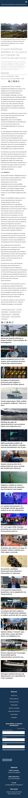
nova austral (15, 316)
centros (4, 319)
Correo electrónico (7, 730)
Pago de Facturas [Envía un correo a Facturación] (14, 711)
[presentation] (14, 754)
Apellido (4, 744)
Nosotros (23, 4)
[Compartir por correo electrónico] (16, 81)
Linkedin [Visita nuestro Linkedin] (14, 717)
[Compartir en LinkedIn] (14, 81)
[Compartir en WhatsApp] (19, 81)
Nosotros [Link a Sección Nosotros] (14, 695)
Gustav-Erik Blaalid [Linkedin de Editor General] (14, 772)
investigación (6, 314)
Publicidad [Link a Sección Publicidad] (14, 704)
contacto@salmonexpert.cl (14, 785)
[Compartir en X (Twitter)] (11, 81)
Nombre (4, 737)
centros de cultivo (8, 309)
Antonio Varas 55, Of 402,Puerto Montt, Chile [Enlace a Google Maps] (14, 793)
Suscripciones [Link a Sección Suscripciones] (14, 701)
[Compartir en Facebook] (9, 81)
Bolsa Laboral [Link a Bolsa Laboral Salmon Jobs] (14, 698)
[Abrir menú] (26, 2)
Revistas (11, 4)
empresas (5, 312)
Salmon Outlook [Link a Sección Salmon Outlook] (14, 708)
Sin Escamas (17, 4)
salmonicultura (15, 312)
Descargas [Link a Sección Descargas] (14, 714)
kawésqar (15, 314)
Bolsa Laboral (5, 4)
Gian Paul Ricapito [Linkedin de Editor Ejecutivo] (14, 778)
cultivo (19, 309)
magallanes (5, 316)
